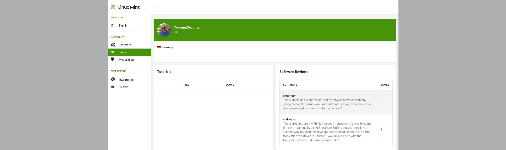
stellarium (289, 119)
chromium (289, 96)
